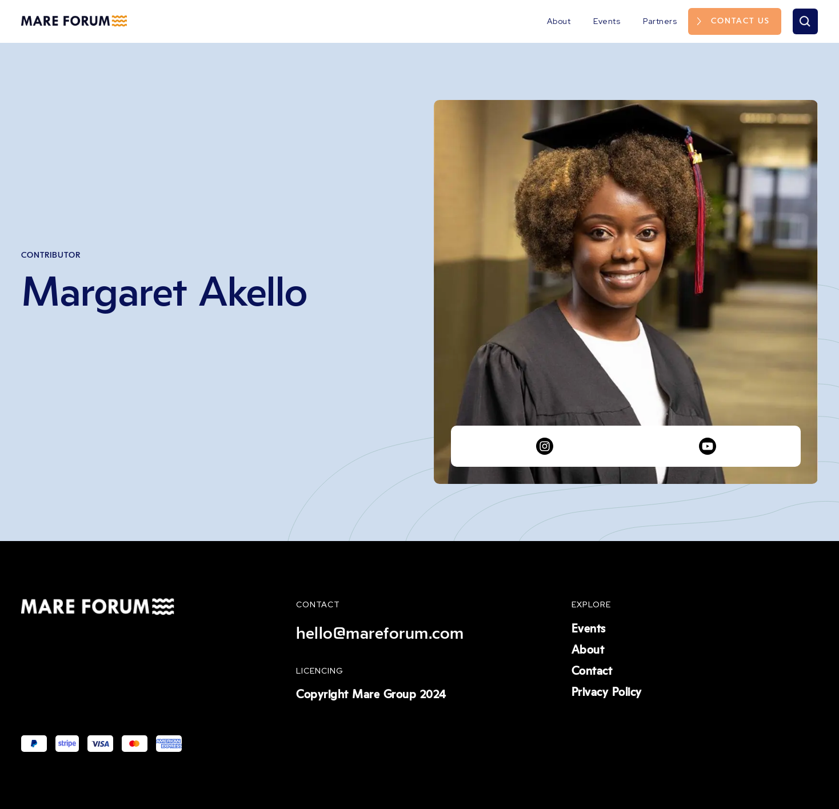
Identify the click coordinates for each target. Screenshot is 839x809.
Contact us (740, 21)
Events (606, 21)
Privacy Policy (607, 692)
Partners (660, 21)
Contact (592, 671)
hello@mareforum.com (380, 633)
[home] (74, 21)
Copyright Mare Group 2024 (371, 694)
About (559, 21)
